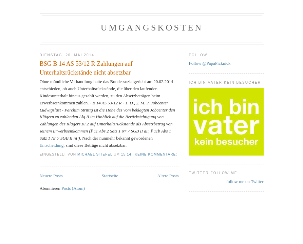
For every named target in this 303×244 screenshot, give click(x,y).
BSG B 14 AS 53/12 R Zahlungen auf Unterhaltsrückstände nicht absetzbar (86, 68)
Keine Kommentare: (156, 154)
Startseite (110, 175)
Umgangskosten (152, 28)
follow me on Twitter (245, 181)
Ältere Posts (167, 175)
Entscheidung (52, 145)
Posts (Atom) (73, 188)
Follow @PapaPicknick (210, 63)
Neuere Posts (51, 175)
